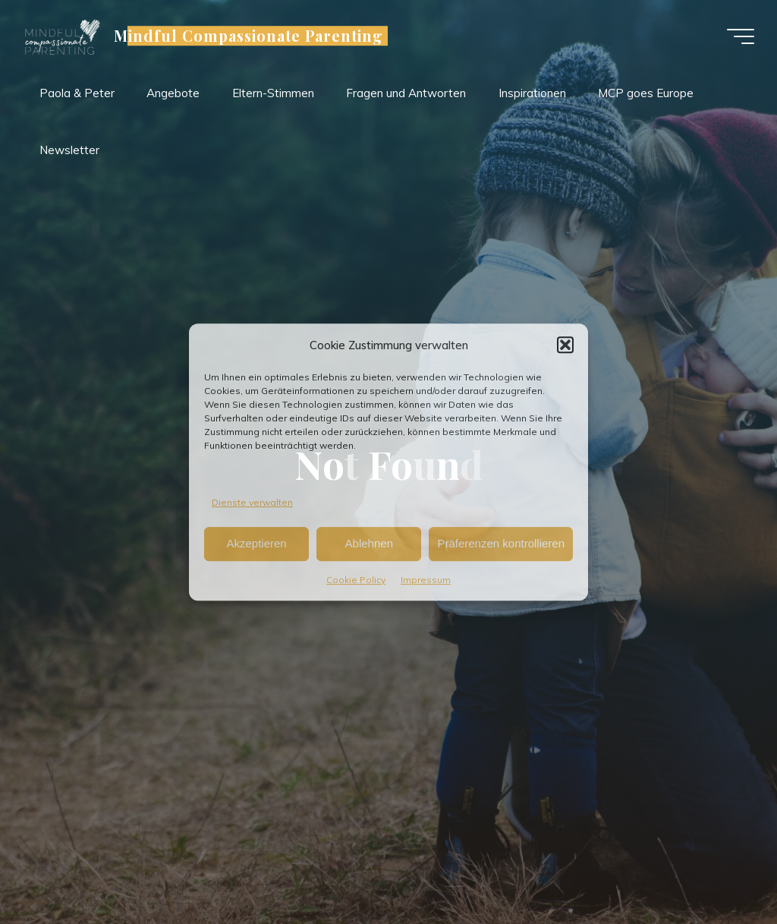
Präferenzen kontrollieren (501, 544)
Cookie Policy (355, 579)
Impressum (426, 579)
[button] (565, 344)
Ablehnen (369, 544)
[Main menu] (740, 36)
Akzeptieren (256, 544)
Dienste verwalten (252, 502)
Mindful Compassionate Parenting (248, 36)
